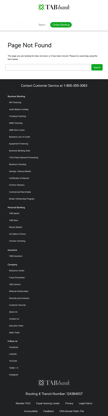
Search (97, 67)
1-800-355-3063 (75, 86)
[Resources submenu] (77, 16)
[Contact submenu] (92, 16)
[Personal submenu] (26, 16)
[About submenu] (57, 16)
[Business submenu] (43, 16)
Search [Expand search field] (42, 24)
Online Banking (61, 24)
